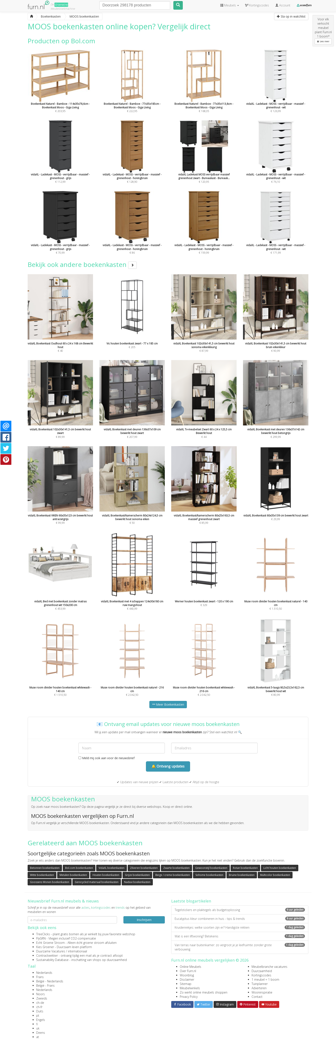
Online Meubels (190, 967)
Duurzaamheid (262, 971)
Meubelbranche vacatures (269, 967)
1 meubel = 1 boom (265, 979)
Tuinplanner (260, 984)
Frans (40, 977)
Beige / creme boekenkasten (172, 875)
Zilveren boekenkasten (144, 868)
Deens (40, 1033)
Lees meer (323, 41)
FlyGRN (41, 938)
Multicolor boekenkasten (275, 875)
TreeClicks (43, 934)
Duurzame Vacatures (50, 951)
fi (37, 1024)
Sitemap (185, 984)
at (37, 1037)
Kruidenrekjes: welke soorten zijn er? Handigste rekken (240, 927)
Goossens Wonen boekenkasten (49, 882)
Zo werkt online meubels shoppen (203, 992)
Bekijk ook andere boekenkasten (82, 264)
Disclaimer (187, 979)
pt (37, 1015)
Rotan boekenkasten (245, 868)
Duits (39, 1011)
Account (282, 5)
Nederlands (44, 973)
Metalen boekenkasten (73, 875)
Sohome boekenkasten (209, 875)
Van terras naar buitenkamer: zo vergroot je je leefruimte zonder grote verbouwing (240, 947)
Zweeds (41, 998)
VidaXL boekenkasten (111, 868)
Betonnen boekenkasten (45, 868)
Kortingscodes (261, 975)
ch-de (40, 1003)
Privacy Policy (189, 997)
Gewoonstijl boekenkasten (211, 868)
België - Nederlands (49, 981)
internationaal (77, 951)
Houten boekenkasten (106, 875)
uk (37, 1028)
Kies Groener (45, 947)
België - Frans (45, 985)
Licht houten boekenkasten (279, 868)
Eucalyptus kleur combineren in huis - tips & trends (240, 919)
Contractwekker (47, 955)
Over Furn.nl (188, 971)
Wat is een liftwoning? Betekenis (240, 936)
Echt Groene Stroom (50, 943)
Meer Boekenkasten (168, 704)
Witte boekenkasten (42, 875)
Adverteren (259, 988)
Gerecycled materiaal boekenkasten (96, 882)
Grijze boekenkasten (137, 875)
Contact (257, 997)
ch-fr (39, 1007)
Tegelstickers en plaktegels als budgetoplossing (240, 910)
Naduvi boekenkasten (137, 882)
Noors (40, 994)
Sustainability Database (52, 960)
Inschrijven (144, 920)
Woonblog (187, 975)
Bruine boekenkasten (242, 875)
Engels (40, 1020)
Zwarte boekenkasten (176, 868)
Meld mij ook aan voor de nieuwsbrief (106, 758)
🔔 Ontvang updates (168, 766)
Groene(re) (61, 4)
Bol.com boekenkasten (79, 868)
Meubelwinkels (190, 988)
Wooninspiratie (262, 992)
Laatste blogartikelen (191, 901)
